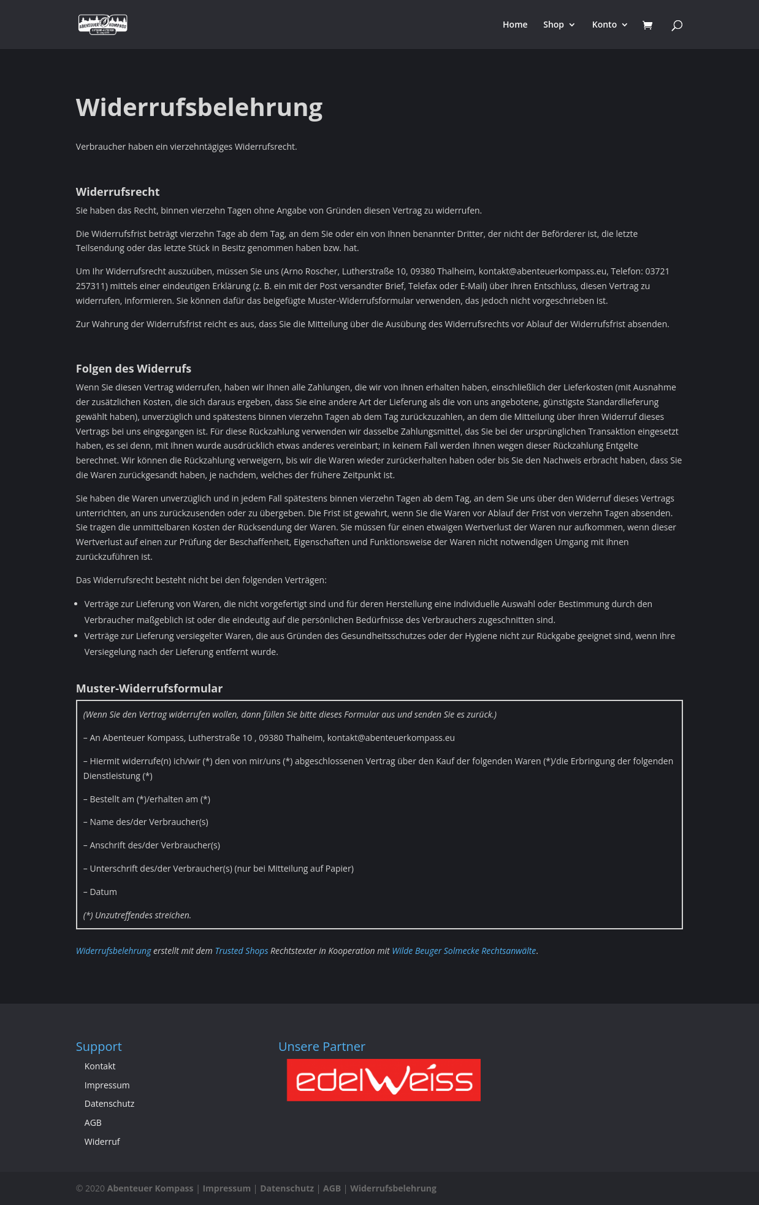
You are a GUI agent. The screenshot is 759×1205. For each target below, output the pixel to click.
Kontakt (100, 1066)
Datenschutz (109, 1103)
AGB (93, 1122)
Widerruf (102, 1141)
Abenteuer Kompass (150, 1188)
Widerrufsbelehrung (113, 950)
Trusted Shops (241, 950)
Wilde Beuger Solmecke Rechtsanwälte (464, 950)
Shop (553, 25)
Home (515, 25)
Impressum (107, 1085)
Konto (604, 25)
